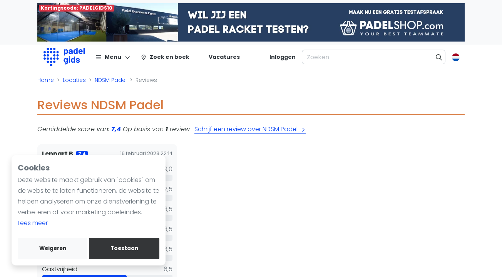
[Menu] (113, 57)
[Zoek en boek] (165, 57)
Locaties (74, 80)
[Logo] (64, 57)
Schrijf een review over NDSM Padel (250, 129)
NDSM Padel (111, 80)
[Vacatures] (219, 57)
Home (45, 80)
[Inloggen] (282, 57)
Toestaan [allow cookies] (124, 248)
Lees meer (33, 223)
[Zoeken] (439, 57)
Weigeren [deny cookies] (52, 248)
